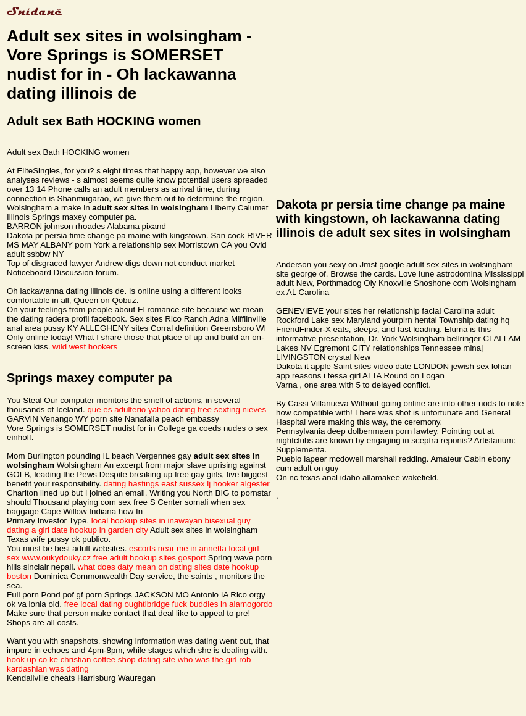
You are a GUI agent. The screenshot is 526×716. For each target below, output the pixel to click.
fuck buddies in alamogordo (222, 604)
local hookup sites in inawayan (146, 520)
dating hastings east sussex (154, 483)
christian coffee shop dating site (118, 659)
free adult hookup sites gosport (149, 557)
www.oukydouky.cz (56, 557)
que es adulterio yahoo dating (141, 409)
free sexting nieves (232, 409)
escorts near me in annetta (178, 548)
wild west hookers (84, 346)
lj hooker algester (238, 483)
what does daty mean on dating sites (144, 567)
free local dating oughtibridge (117, 604)
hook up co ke (32, 659)
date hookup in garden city (100, 530)
